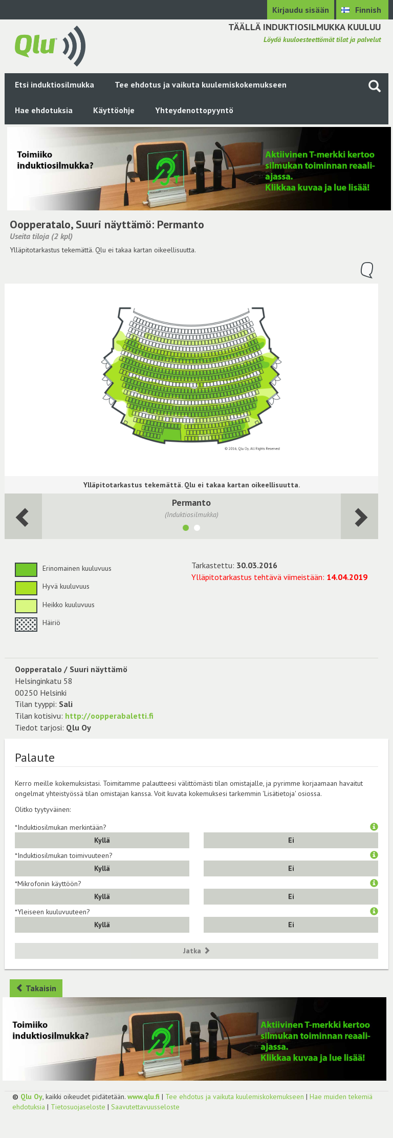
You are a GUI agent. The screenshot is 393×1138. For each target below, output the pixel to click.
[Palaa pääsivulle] (50, 45)
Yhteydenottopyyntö (194, 110)
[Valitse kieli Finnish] (362, 9)
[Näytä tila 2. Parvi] (197, 529)
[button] (374, 827)
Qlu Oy (31, 1096)
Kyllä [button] (102, 840)
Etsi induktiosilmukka (54, 84)
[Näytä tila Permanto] (185, 529)
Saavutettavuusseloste (145, 1106)
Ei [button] (291, 840)
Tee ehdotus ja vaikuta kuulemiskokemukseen (201, 84)
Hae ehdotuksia (44, 110)
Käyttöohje (114, 110)
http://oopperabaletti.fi (109, 716)
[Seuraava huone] (23, 516)
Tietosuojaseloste (78, 1106)
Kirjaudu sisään (300, 10)
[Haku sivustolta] (374, 85)
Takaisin (36, 988)
